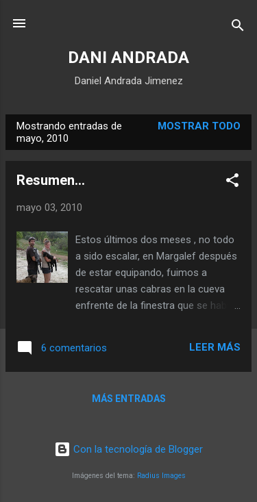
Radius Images (161, 475)
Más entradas (129, 398)
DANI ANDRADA (128, 57)
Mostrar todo (199, 126)
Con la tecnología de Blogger (128, 449)
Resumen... (50, 180)
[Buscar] (238, 28)
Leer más (215, 347)
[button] (232, 182)
